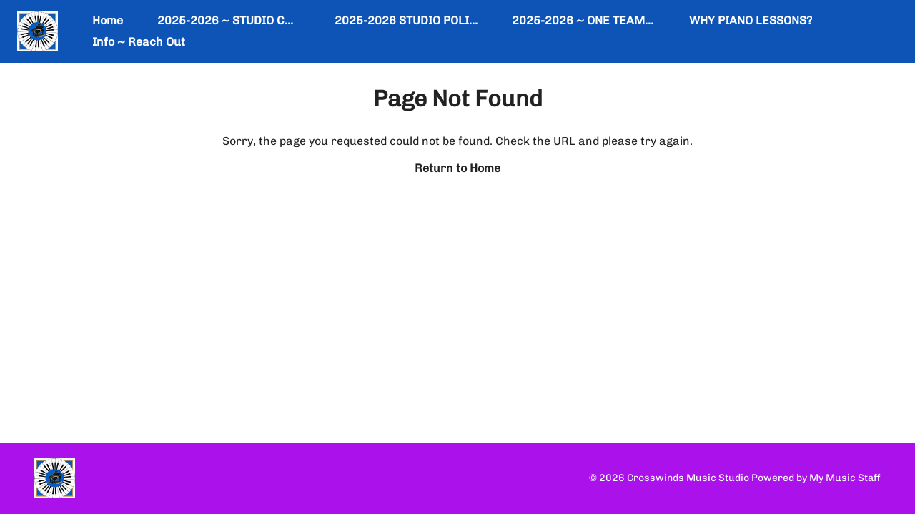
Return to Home (457, 168)
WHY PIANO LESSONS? (750, 20)
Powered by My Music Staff (816, 478)
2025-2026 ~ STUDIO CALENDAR (247, 20)
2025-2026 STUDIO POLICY (409, 20)
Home (107, 20)
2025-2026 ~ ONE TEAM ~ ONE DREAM (619, 20)
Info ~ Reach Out (138, 42)
